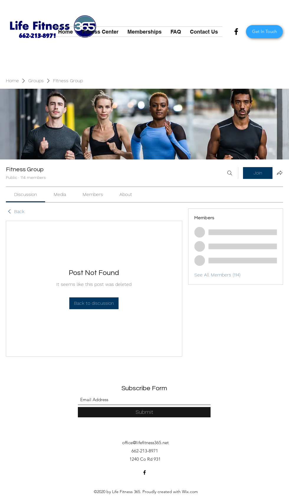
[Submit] (144, 412)
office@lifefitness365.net (145, 442)
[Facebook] (236, 31)
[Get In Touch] (264, 31)
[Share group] (279, 172)
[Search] (229, 173)
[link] (25, 194)
